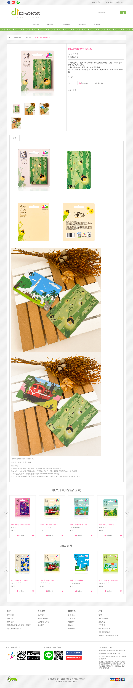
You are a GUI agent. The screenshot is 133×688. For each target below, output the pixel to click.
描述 (15, 139)
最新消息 (36, 24)
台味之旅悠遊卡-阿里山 (49, 526)
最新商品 (102, 624)
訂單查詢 (71, 620)
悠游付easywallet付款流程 (108, 638)
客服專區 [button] (97, 24)
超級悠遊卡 (51, 24)
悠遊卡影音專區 (73, 660)
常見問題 (102, 627)
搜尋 (100, 617)
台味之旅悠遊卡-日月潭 (78, 526)
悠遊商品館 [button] (66, 24)
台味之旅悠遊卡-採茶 (107, 526)
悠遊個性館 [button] (82, 24)
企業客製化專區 (43, 624)
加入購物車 (83, 83)
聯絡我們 (41, 627)
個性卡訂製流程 (104, 634)
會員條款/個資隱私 (14, 631)
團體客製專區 (43, 620)
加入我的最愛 (98, 83)
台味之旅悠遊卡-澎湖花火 (20, 526)
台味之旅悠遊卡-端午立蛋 (108, 582)
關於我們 (10, 620)
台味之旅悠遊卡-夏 (77, 582)
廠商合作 (10, 624)
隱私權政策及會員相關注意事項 (19, 627)
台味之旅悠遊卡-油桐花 (19, 582)
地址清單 (71, 624)
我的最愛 (71, 631)
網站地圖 (10, 617)
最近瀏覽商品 (103, 620)
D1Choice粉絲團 (73, 655)
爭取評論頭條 (73, 57)
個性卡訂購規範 (104, 631)
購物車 (20, 537)
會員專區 (71, 617)
